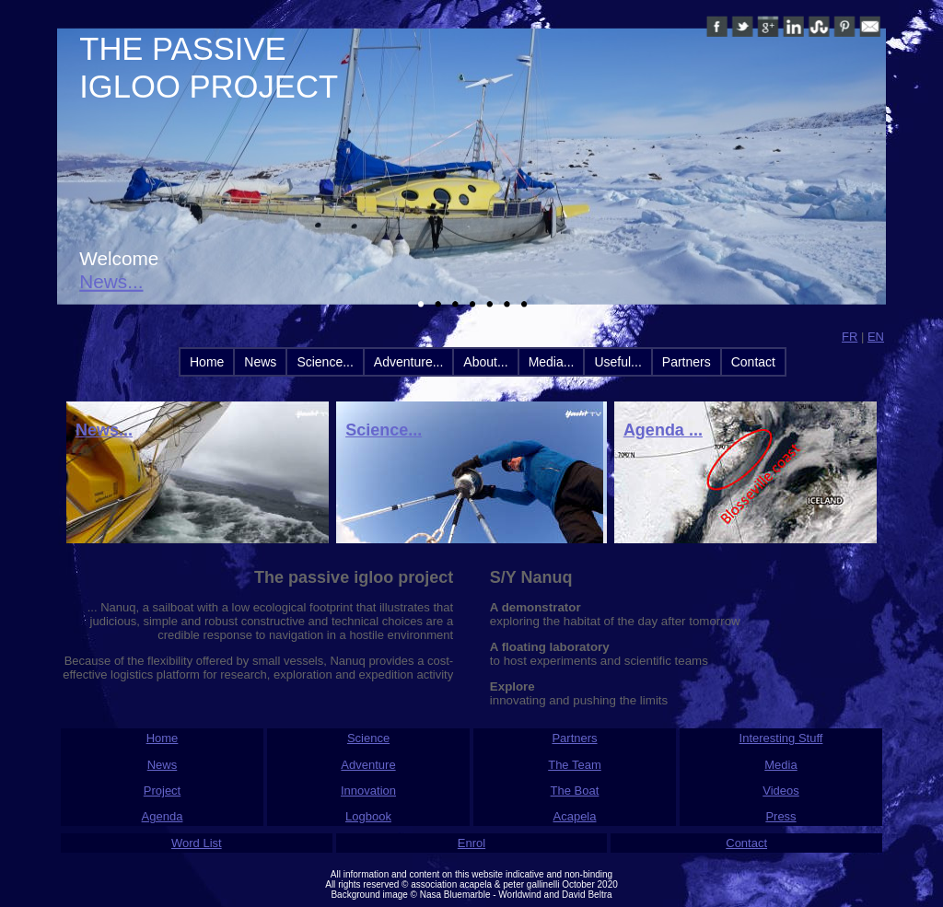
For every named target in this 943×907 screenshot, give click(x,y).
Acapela (575, 816)
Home (207, 362)
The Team (574, 765)
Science (368, 738)
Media (780, 765)
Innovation (368, 790)
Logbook (368, 816)
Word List (196, 843)
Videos (781, 790)
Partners (686, 362)
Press (780, 816)
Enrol (471, 843)
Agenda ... (663, 430)
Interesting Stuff (781, 738)
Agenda (162, 816)
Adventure (368, 765)
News (260, 362)
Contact (753, 362)
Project (162, 790)
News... (111, 282)
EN (875, 336)
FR (849, 336)
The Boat (575, 790)
